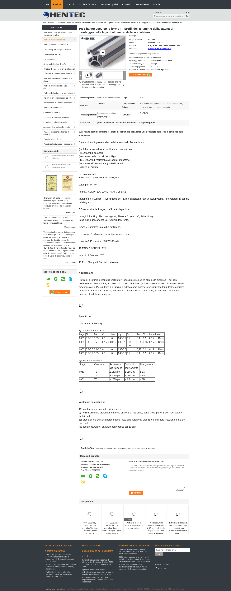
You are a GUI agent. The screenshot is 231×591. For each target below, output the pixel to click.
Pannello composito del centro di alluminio (56, 133)
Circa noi (69, 4)
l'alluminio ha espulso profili (105, 448)
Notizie (156, 4)
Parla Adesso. (142, 4)
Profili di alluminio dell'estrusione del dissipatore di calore (57, 34)
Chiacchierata (141, 74)
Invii (159, 554)
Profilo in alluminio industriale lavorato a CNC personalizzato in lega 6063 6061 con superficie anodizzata (156, 528)
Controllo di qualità (109, 4)
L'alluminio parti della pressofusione (57, 50)
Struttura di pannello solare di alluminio (58, 69)
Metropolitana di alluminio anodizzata (57, 103)
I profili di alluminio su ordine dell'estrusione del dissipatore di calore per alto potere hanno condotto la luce (97, 572)
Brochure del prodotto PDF (159, 49)
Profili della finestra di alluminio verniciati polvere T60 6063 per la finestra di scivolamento (59, 574)
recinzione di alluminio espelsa (55, 122)
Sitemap (166, 564)
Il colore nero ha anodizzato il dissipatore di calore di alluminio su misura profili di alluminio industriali (133, 567)
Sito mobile (160, 568)
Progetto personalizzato (52, 139)
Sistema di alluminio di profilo (54, 64)
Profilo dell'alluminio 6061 (53, 108)
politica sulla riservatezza (55, 589)
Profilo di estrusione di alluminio (55, 45)
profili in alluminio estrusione (129, 448)
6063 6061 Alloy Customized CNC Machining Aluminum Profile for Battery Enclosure (90, 528)
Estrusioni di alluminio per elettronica (57, 74)
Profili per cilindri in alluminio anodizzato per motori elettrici (133, 525)
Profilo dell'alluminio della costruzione (58, 93)
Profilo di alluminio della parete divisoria (55, 87)
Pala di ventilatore (50, 59)
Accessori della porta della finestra (56, 127)
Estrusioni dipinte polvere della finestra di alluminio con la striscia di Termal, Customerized (61, 566)
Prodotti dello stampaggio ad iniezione (58, 144)
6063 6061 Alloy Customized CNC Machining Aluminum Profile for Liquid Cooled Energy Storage (111, 528)
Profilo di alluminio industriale (68, 23)
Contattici (127, 4)
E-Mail (158, 564)
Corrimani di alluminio (51, 112)
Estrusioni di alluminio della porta (56, 117)
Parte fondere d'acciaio (52, 54)
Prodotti (57, 4)
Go (186, 16)
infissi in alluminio (148, 448)
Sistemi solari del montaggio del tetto (57, 98)
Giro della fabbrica (87, 4)
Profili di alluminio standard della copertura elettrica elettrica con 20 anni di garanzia (97, 579)
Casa (46, 4)
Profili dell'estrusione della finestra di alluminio (57, 80)
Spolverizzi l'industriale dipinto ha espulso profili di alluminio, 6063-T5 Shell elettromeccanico (133, 551)
